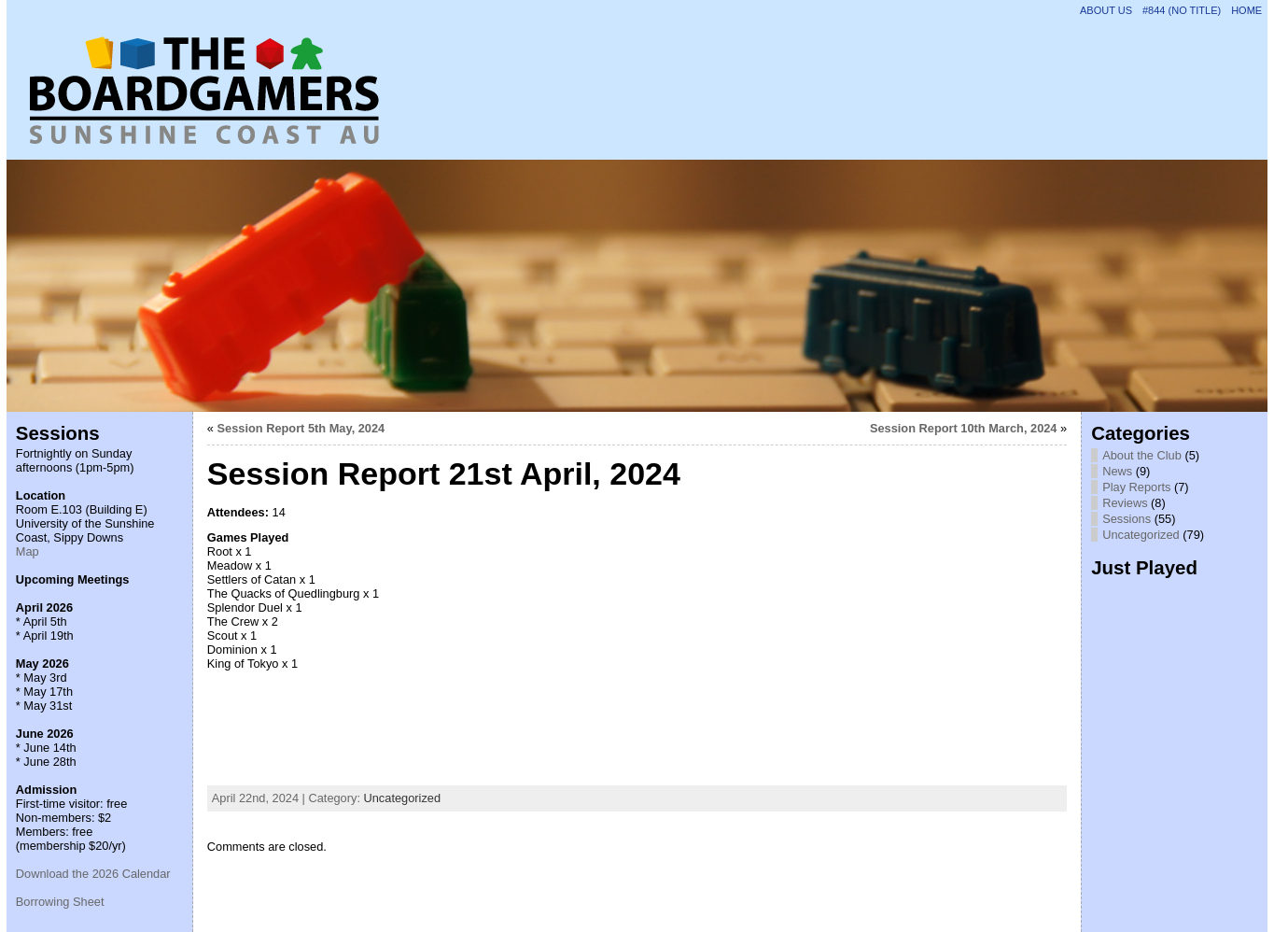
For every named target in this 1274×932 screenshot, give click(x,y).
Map (27, 551)
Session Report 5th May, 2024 (301, 428)
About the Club (1142, 455)
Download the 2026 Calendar (93, 874)
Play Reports (1136, 487)
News (1117, 471)
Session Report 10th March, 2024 (963, 428)
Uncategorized (402, 798)
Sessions (1126, 519)
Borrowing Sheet (60, 902)
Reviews (1124, 503)
